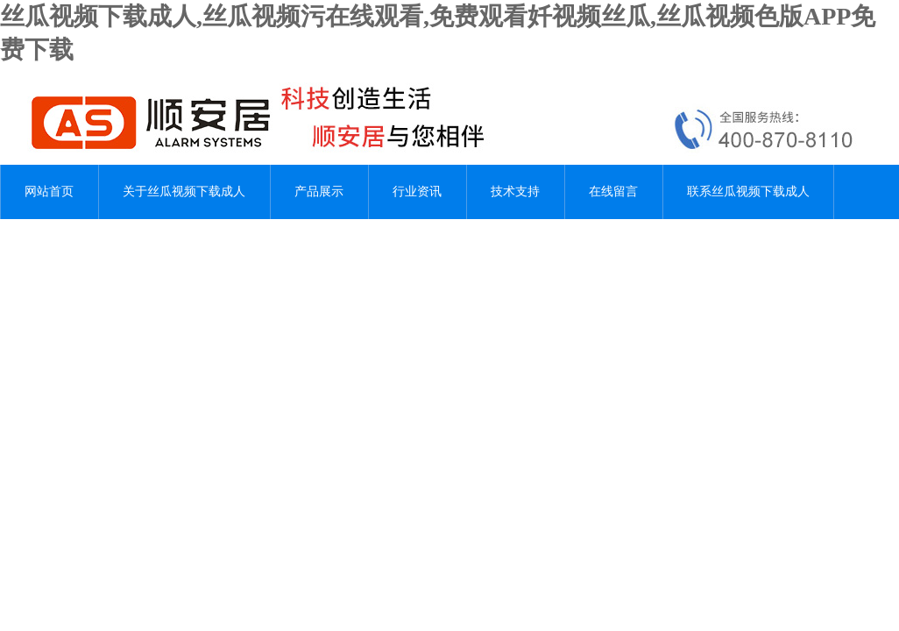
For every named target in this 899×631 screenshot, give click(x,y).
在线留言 (613, 191)
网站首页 (49, 191)
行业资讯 (417, 191)
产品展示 (318, 191)
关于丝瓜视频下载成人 (184, 191)
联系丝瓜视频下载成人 (748, 191)
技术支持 (515, 191)
